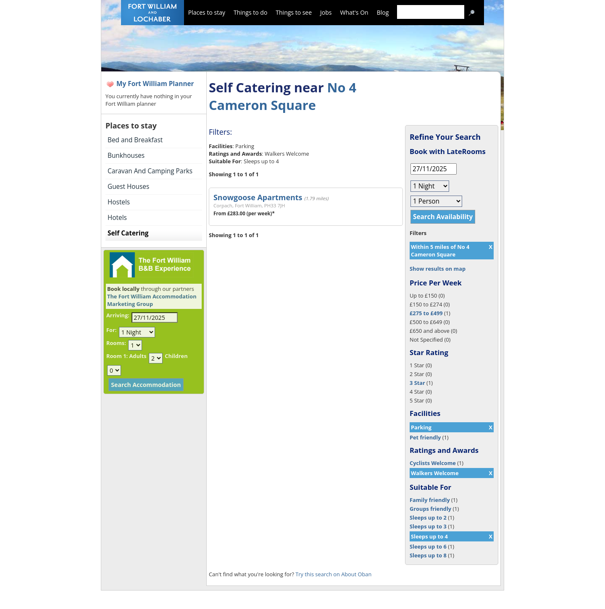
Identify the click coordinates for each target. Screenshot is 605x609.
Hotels (117, 217)
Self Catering (128, 233)
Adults (137, 356)
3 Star (417, 383)
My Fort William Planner (155, 83)
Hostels (119, 202)
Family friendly (430, 500)
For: (111, 330)
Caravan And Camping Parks (150, 171)
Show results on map (438, 268)
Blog (383, 12)
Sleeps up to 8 (428, 555)
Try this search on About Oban (333, 574)
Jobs (325, 12)
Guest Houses (128, 186)
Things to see (294, 12)
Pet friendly (425, 437)
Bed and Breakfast (135, 140)
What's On (354, 12)
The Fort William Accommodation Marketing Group (152, 300)
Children (176, 356)
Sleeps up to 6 (428, 546)
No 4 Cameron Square (282, 96)
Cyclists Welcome (433, 463)
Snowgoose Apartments (257, 197)
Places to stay (206, 12)
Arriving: (117, 315)
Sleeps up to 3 (428, 526)
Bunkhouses (126, 155)
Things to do (250, 12)
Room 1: (117, 356)
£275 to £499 (426, 313)
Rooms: (116, 343)
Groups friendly (430, 508)
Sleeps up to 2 (428, 517)
